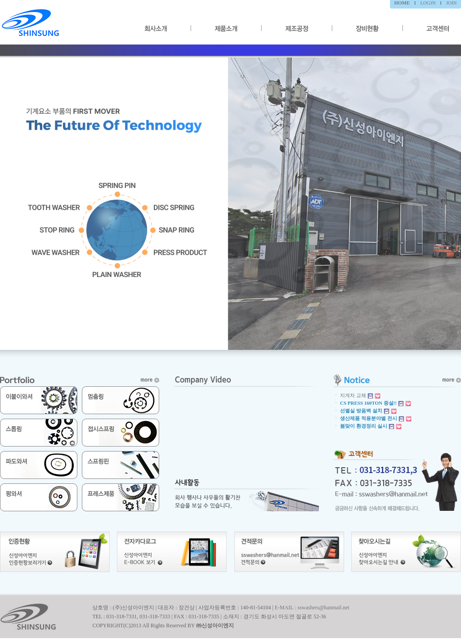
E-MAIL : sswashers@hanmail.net (312, 607)
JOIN (451, 2)
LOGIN (427, 2)
